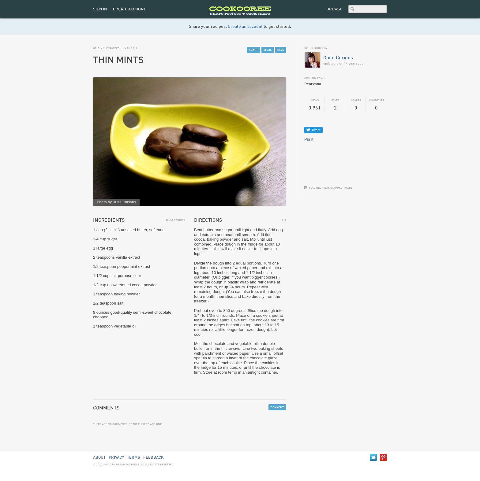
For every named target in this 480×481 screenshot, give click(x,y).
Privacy (116, 458)
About (99, 458)
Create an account (245, 26)
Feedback (153, 458)
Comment (277, 407)
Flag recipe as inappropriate (330, 188)
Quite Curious (338, 58)
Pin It (308, 139)
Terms (133, 458)
